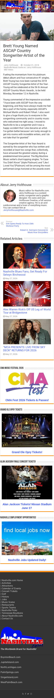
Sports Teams (9, 607)
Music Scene (8, 602)
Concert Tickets (9, 591)
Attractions (7, 585)
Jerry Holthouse (11, 65)
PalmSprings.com (10, 672)
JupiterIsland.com (10, 662)
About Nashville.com (12, 615)
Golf (4, 594)
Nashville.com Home (12, 580)
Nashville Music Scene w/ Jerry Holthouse (22, 67)
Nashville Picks (9, 610)
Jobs (4, 599)
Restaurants (8, 604)
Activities (6, 583)
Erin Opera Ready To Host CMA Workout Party (21, 224)
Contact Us (7, 618)
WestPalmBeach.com (11, 682)
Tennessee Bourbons (12, 613)
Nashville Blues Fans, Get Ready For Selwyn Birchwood (25, 273)
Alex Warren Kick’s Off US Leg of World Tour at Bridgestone (27, 311)
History (5, 596)
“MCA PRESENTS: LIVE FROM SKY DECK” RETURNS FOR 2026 (24, 349)
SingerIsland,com (9, 677)
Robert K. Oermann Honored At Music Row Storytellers (33, 230)
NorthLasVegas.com (11, 667)
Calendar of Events (11, 588)
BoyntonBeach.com (10, 657)
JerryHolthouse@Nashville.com (18, 210)
